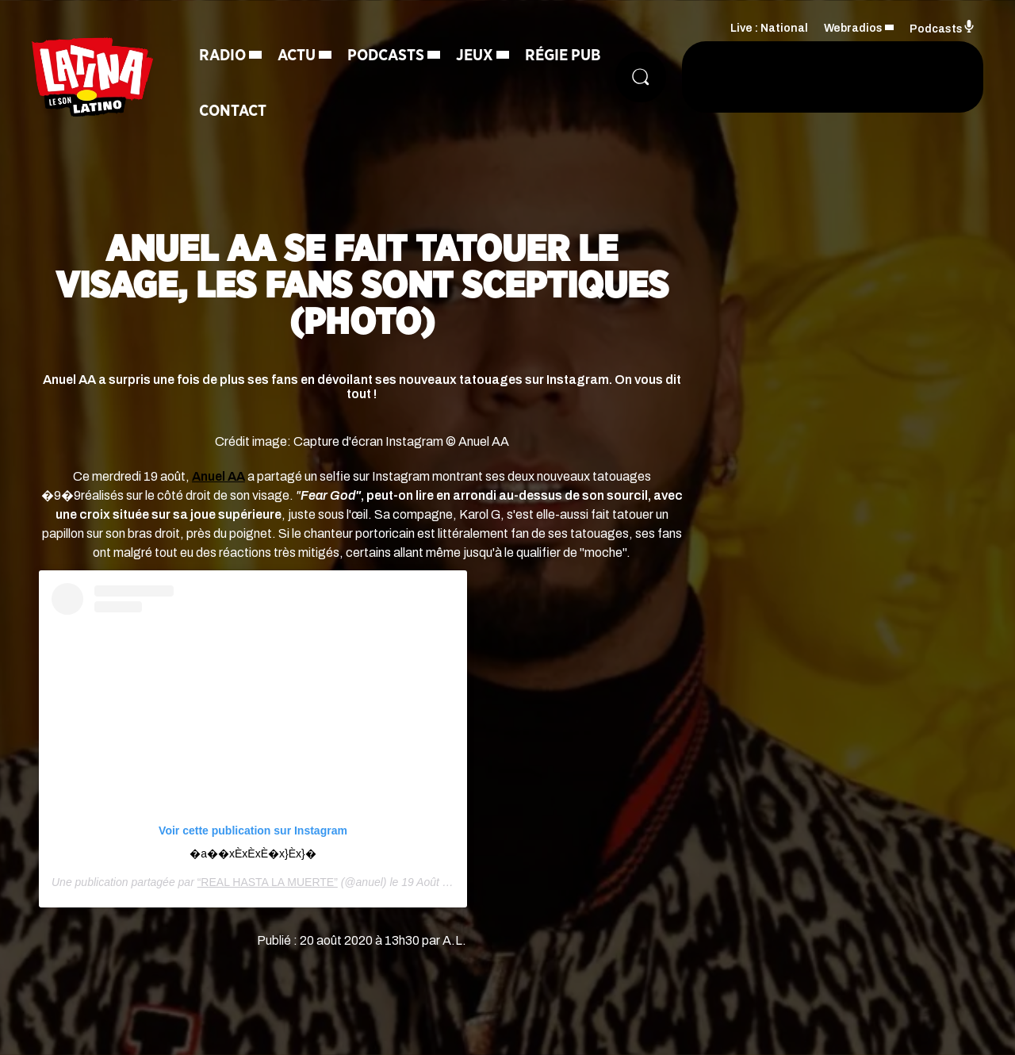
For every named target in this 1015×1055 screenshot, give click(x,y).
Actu (297, 55)
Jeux (474, 55)
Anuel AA (218, 476)
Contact (232, 111)
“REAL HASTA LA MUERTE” (267, 882)
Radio (222, 55)
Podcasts (385, 55)
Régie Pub (563, 55)
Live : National (769, 28)
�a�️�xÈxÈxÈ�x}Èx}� (253, 853)
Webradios (853, 28)
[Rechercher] (640, 77)
